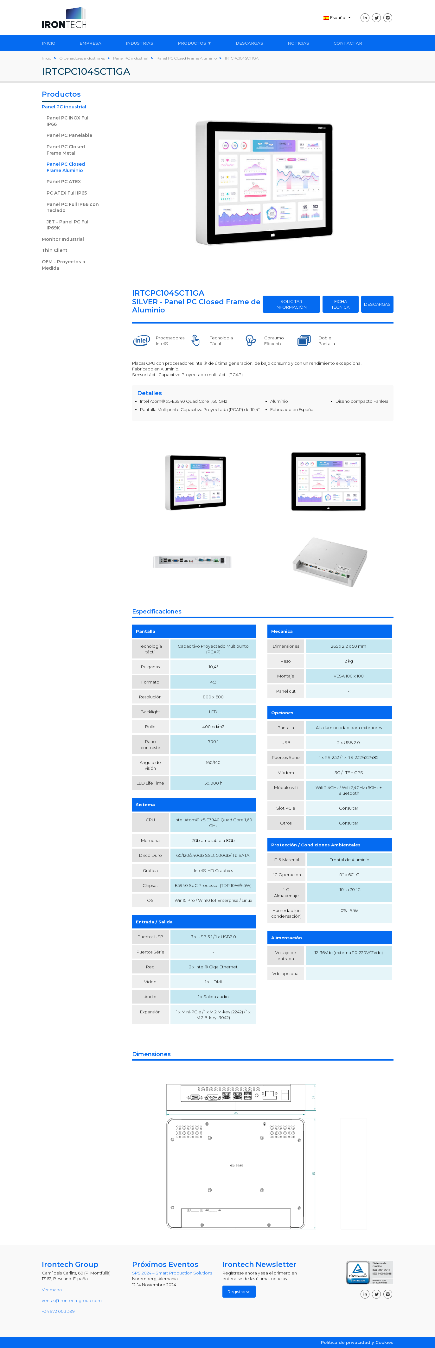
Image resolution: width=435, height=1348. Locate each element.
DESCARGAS (249, 43)
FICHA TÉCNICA (340, 304)
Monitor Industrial (63, 239)
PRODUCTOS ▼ (195, 43)
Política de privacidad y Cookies (357, 1342)
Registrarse (239, 1291)
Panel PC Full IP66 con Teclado (73, 208)
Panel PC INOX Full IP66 (68, 121)
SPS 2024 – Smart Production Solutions (172, 1272)
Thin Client (54, 250)
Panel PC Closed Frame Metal (66, 150)
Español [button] (335, 17)
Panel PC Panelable (69, 135)
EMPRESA (90, 43)
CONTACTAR (348, 43)
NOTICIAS (298, 43)
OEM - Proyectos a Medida (63, 265)
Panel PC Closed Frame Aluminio (66, 167)
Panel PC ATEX (64, 181)
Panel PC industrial (64, 107)
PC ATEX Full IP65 (67, 193)
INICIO (48, 43)
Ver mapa (52, 1289)
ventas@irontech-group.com (72, 1300)
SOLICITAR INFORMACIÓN (291, 304)
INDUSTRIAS (139, 43)
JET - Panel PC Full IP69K (68, 225)
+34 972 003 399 (58, 1311)
